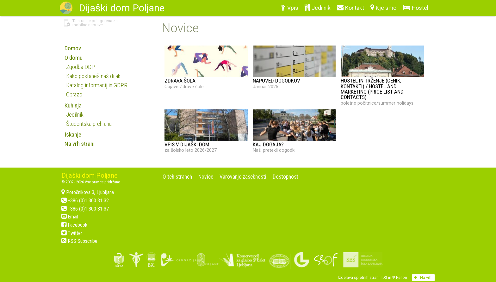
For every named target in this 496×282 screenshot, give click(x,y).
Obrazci (75, 94)
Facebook (74, 225)
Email (69, 217)
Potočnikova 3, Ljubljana (87, 192)
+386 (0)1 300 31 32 (85, 201)
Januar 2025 (294, 67)
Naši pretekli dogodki (294, 131)
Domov (73, 48)
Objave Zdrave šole (206, 67)
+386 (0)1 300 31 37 (85, 209)
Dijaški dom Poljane (89, 175)
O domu (74, 57)
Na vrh (422, 277)
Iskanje (73, 134)
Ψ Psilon (399, 277)
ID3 (384, 277)
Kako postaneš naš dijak (93, 76)
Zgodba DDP (80, 66)
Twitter (71, 233)
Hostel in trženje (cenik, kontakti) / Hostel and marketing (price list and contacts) (372, 88)
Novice (205, 177)
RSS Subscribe (79, 241)
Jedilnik (75, 114)
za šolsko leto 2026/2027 (206, 131)
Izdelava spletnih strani (359, 277)
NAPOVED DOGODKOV (276, 80)
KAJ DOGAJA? (268, 144)
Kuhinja (73, 105)
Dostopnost (285, 177)
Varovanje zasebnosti (243, 177)
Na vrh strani (80, 143)
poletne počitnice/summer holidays (382, 76)
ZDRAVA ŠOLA (179, 80)
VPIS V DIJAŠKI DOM (186, 144)
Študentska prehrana (89, 123)
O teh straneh (177, 177)
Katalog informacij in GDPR (96, 85)
